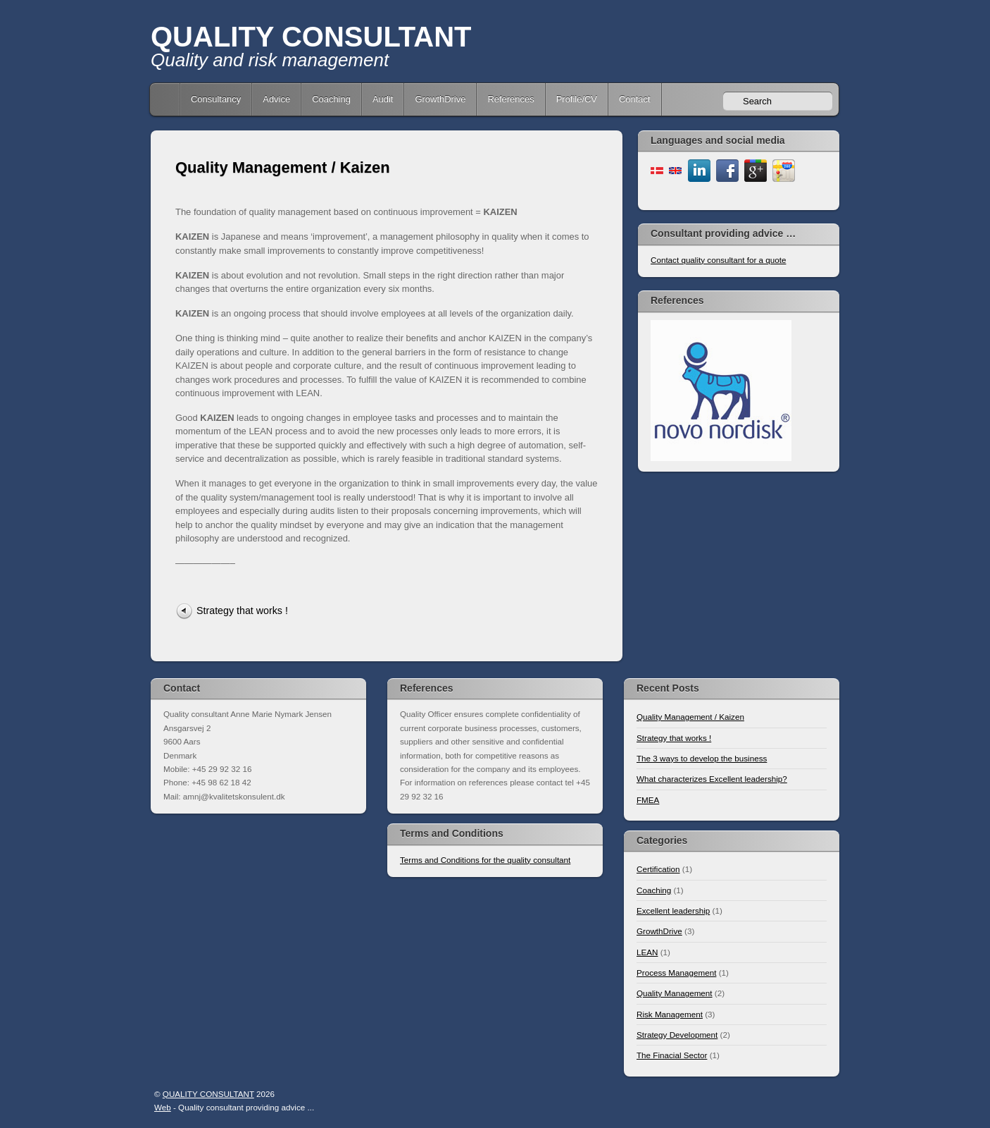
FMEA (648, 799)
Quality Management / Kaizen (282, 167)
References (510, 99)
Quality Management (675, 993)
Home (166, 99)
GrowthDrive (440, 99)
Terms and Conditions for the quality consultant (485, 859)
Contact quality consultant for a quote (718, 259)
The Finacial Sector (672, 1055)
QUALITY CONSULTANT (311, 36)
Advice (276, 99)
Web (162, 1107)
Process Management (676, 972)
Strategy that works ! (242, 610)
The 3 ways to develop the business (702, 758)
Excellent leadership (673, 910)
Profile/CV (576, 99)
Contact (635, 99)
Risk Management (670, 1014)
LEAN (647, 952)
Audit (383, 99)
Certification (658, 868)
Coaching (331, 99)
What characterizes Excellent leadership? (712, 778)
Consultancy (216, 99)
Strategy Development (677, 1034)
